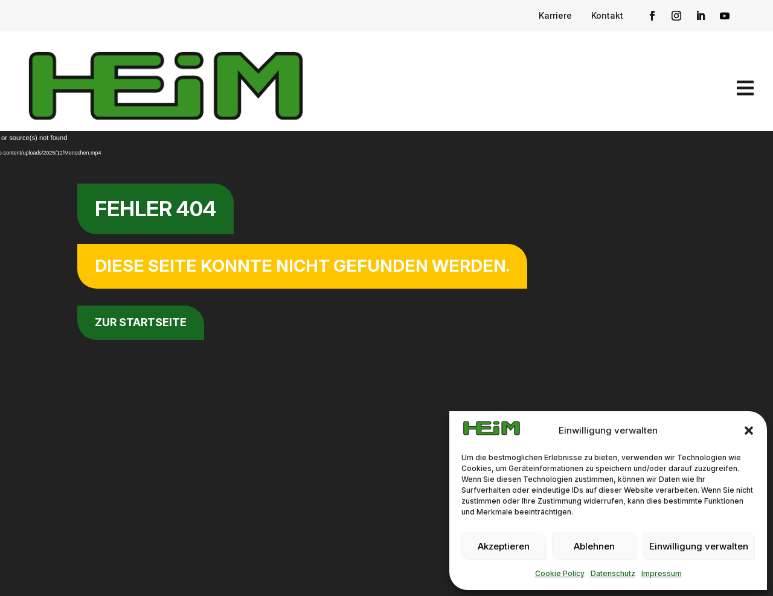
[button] (749, 431)
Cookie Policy (560, 573)
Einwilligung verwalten (698, 546)
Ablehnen (594, 546)
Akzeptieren (504, 546)
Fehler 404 (155, 208)
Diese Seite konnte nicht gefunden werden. (302, 265)
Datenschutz (613, 573)
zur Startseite (141, 322)
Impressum (661, 573)
